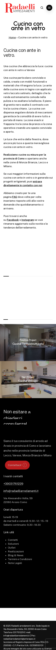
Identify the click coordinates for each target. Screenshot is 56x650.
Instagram (28, 219)
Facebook (13, 219)
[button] (49, 7)
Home (12, 37)
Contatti (13, 547)
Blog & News (15, 562)
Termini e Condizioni (20, 566)
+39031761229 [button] (13, 491)
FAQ (14, 196)
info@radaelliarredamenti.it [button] (21, 498)
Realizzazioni (16, 559)
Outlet (12, 555)
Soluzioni (13, 551)
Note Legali (15, 570)
